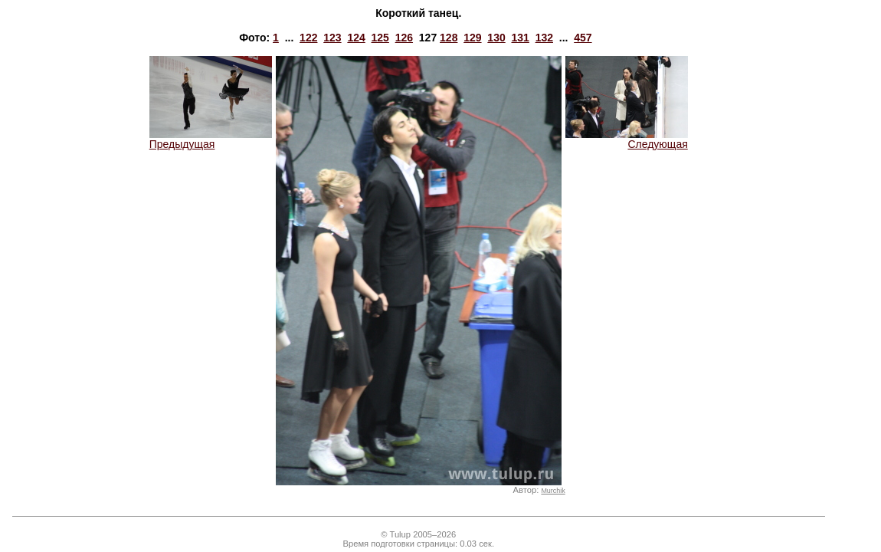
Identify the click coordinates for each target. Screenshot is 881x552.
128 (448, 37)
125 (380, 37)
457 (582, 37)
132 (544, 37)
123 (332, 37)
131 (520, 37)
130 (496, 37)
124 (356, 37)
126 (404, 37)
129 (472, 37)
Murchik (553, 491)
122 (308, 37)
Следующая (626, 139)
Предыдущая (210, 139)
